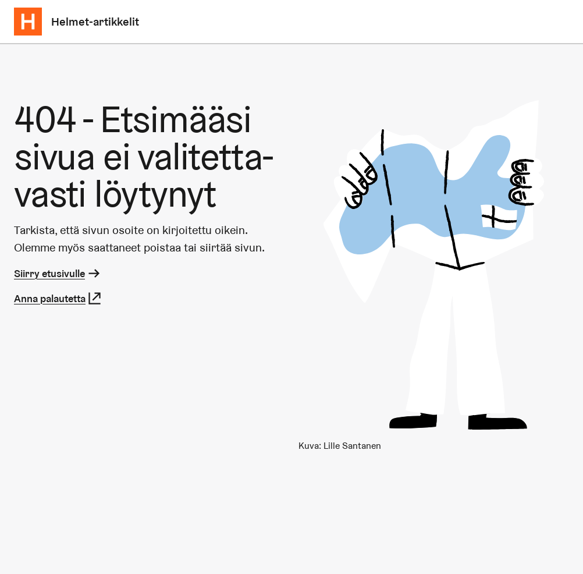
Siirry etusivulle (58, 273)
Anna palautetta (58, 298)
